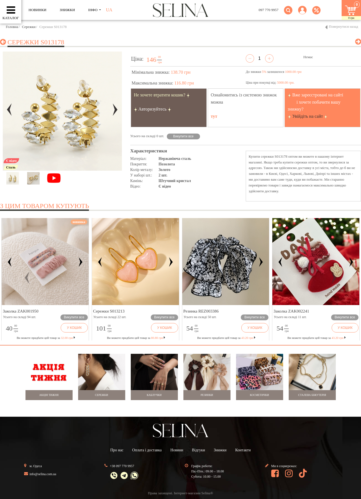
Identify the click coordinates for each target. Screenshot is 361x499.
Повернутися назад (343, 26)
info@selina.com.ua (43, 474)
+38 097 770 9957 (122, 466)
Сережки (28, 27)
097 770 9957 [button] (269, 10)
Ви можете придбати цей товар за (136, 337)
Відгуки (198, 450)
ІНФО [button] (93, 10)
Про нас (117, 450)
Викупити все (183, 136)
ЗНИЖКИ (67, 10)
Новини (176, 450)
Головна (12, 27)
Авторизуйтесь (153, 109)
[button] (302, 13)
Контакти (243, 450)
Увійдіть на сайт (307, 116)
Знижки (220, 450)
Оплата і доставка (147, 450)
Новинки (37, 10)
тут (214, 116)
